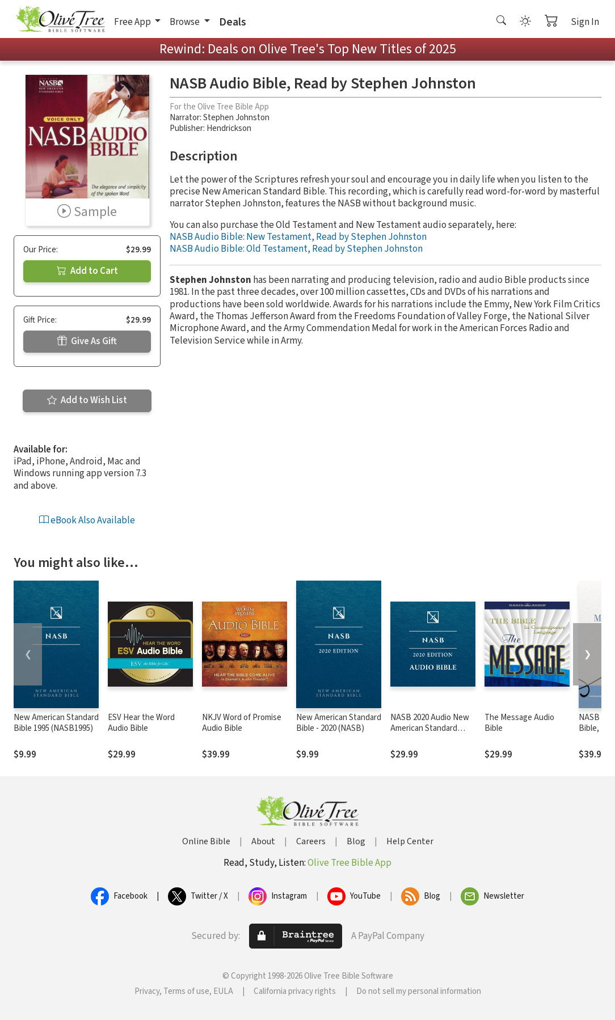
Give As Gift (87, 341)
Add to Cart (87, 271)
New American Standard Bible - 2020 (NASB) (338, 723)
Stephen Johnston (236, 118)
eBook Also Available (87, 520)
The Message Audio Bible (519, 723)
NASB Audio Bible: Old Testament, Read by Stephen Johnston (296, 249)
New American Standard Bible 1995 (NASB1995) (56, 723)
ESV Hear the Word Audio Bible (141, 723)
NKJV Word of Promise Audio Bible (241, 723)
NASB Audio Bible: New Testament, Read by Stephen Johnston (298, 237)
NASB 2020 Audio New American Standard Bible (429, 728)
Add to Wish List (87, 400)
